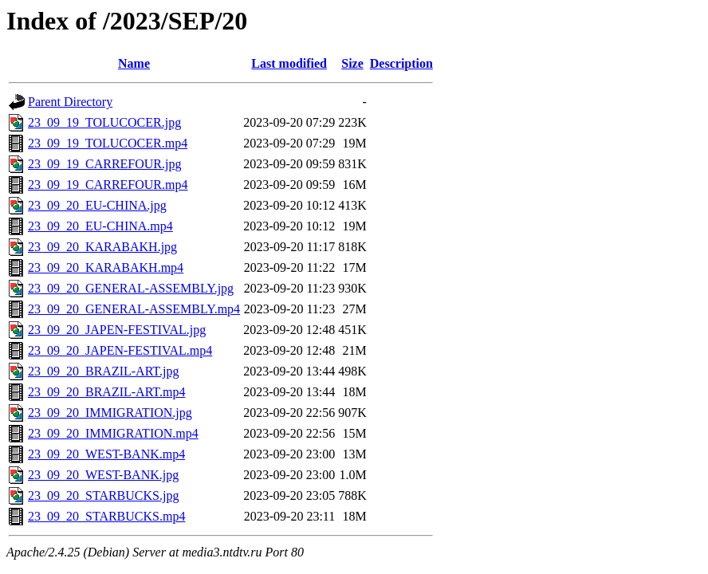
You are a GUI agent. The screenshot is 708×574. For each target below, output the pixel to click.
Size (352, 63)
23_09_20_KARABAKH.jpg (102, 247)
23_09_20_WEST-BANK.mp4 (106, 454)
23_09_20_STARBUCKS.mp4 (106, 516)
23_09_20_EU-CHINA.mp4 (100, 226)
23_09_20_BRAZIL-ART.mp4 (106, 392)
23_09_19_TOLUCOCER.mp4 (107, 143)
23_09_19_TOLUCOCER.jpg (104, 122)
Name (134, 63)
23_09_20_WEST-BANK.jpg (103, 475)
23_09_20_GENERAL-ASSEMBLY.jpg (131, 288)
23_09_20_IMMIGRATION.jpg (110, 412)
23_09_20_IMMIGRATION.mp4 (113, 433)
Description (401, 63)
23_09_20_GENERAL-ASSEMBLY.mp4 (134, 309)
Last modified (289, 63)
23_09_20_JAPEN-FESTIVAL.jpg (117, 329)
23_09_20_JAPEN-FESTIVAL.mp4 (120, 350)
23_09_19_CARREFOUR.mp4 (107, 184)
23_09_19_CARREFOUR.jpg (104, 164)
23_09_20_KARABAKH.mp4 (105, 267)
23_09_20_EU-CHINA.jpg (97, 205)
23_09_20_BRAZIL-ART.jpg (103, 371)
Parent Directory (70, 101)
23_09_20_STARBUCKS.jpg (103, 495)
